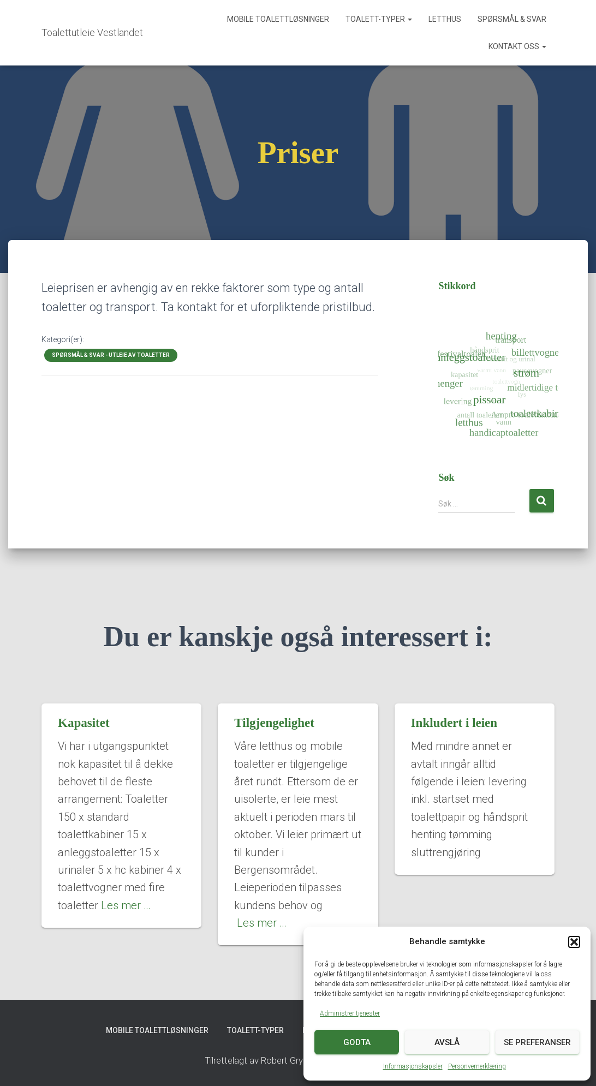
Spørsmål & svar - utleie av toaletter (111, 355)
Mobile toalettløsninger (278, 19)
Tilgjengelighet (274, 723)
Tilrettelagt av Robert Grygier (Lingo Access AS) (298, 1060)
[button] (574, 941)
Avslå (447, 1042)
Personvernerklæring (477, 1066)
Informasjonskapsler (413, 1066)
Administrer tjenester (350, 1013)
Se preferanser (537, 1042)
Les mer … (126, 905)
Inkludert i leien (454, 723)
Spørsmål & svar (512, 19)
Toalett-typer (378, 19)
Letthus (444, 19)
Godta (357, 1042)
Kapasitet (84, 723)
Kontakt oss (517, 46)
